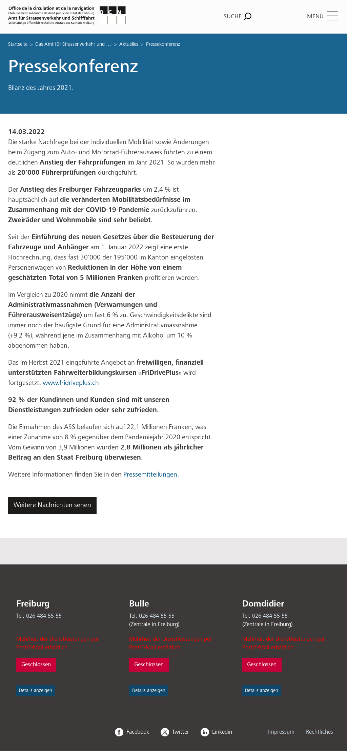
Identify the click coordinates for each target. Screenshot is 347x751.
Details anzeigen (35, 690)
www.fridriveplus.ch (72, 383)
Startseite (17, 44)
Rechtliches (319, 732)
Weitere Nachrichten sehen (52, 505)
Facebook (137, 732)
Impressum (281, 732)
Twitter (180, 732)
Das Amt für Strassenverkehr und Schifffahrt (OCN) (73, 44)
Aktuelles (128, 44)
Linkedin (222, 732)
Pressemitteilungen (150, 474)
